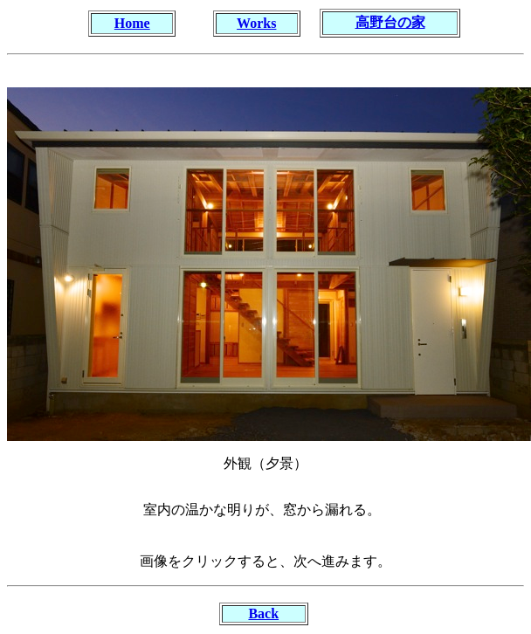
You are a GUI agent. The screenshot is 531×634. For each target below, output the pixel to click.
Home (132, 23)
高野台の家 (390, 22)
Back (263, 613)
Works (256, 23)
